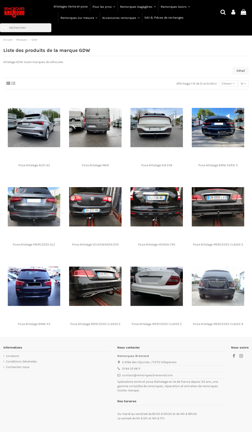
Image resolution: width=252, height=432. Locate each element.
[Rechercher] (25, 27)
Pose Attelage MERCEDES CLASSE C (157, 324)
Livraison (12, 356)
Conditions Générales (21, 361)
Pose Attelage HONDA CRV (156, 244)
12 (243, 83)
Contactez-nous (18, 367)
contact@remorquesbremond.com (147, 375)
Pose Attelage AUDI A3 (34, 165)
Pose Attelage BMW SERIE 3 (218, 165)
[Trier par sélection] (228, 83)
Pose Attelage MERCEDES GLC (34, 244)
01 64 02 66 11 (131, 369)
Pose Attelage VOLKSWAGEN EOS (95, 244)
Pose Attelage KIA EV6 (156, 165)
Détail (240, 71)
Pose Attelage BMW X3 (34, 324)
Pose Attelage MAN (95, 165)
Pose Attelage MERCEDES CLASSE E (218, 244)
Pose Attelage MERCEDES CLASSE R (218, 324)
